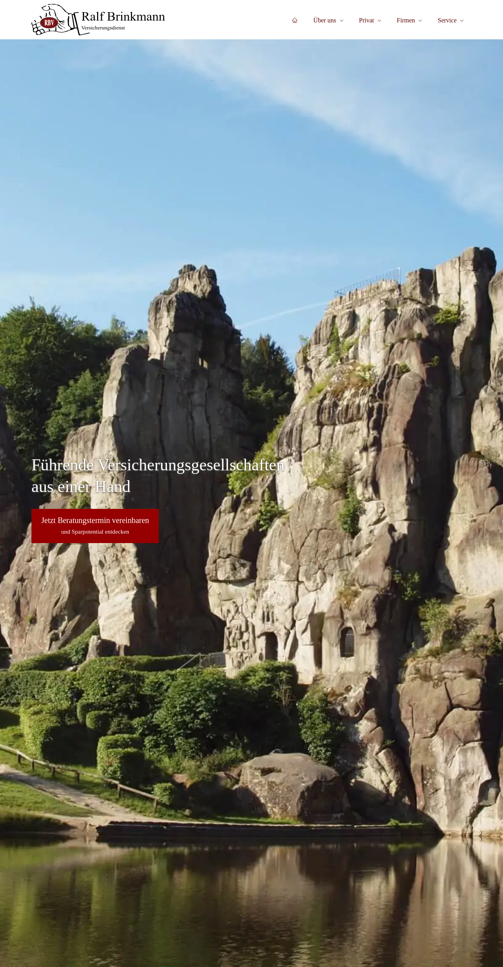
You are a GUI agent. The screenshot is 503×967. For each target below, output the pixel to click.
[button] (95, 526)
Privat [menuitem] (366, 20)
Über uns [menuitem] (324, 20)
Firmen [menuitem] (406, 20)
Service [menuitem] (447, 20)
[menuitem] (294, 20)
